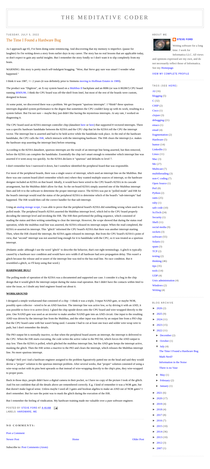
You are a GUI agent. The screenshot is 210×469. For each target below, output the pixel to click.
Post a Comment (15, 433)
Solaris (156, 241)
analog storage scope (28, 207)
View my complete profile (170, 74)
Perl (154, 188)
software (157, 236)
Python (156, 192)
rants (155, 197)
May (163, 374)
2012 (160, 442)
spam (155, 246)
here (83, 124)
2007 (160, 448)
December (166, 335)
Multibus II (76, 88)
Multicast (157, 168)
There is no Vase (168, 367)
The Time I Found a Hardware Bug (178, 351)
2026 (160, 308)
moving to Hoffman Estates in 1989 (99, 81)
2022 (160, 330)
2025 (160, 313)
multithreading (160, 173)
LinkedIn (157, 149)
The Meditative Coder (105, 17)
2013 (160, 437)
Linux (155, 154)
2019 (160, 403)
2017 (160, 414)
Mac (154, 159)
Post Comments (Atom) (35, 447)
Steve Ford (185, 39)
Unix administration (163, 280)
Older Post (138, 439)
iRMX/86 (21, 92)
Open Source (159, 183)
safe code (157, 207)
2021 (160, 392)
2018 (160, 409)
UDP (155, 275)
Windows (157, 285)
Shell (155, 222)
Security (157, 217)
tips (154, 265)
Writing (156, 290)
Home (75, 439)
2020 (160, 398)
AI (153, 91)
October (165, 340)
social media (159, 227)
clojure (156, 115)
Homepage (167, 67)
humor (156, 144)
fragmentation (160, 134)
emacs (155, 125)
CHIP (155, 105)
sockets (156, 231)
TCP (154, 251)
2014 (160, 431)
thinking (157, 261)
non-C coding (159, 178)
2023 (160, 324)
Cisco (155, 110)
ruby (154, 202)
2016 (160, 420)
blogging (157, 95)
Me (35, 412)
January (164, 385)
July (162, 346)
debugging (158, 120)
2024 (160, 319)
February (165, 380)
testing (156, 256)
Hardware (24, 412)
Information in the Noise (173, 362)
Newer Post (12, 439)
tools (155, 270)
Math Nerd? (165, 356)
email (155, 129)
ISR (42, 138)
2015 (160, 426)
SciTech (156, 212)
